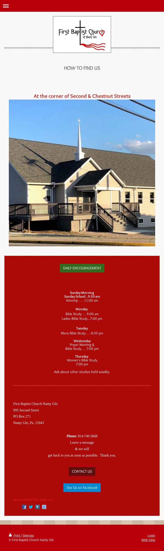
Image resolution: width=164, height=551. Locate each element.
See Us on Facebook (82, 487)
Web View (148, 540)
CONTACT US (82, 471)
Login (151, 535)
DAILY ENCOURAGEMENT (82, 268)
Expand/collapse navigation (82, 6)
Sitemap (28, 535)
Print (15, 535)
